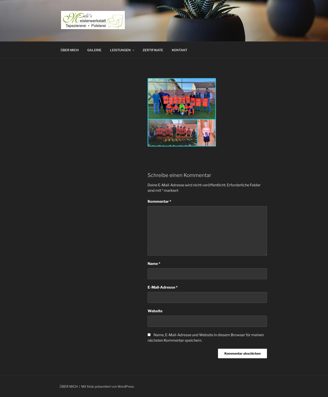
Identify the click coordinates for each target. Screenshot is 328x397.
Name (154, 263)
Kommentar (159, 201)
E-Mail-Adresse (163, 287)
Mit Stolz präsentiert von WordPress (107, 386)
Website (155, 311)
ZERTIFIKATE (153, 50)
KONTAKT (179, 50)
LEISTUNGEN (122, 50)
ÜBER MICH (70, 50)
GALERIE (94, 50)
